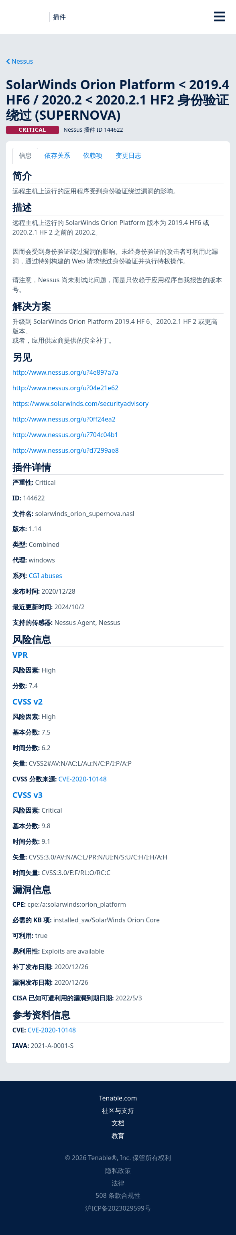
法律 (118, 1183)
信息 (25, 155)
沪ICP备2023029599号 (118, 1208)
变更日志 (128, 155)
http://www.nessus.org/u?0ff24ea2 (64, 419)
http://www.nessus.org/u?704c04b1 (65, 434)
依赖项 (92, 155)
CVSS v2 (27, 701)
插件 (59, 16)
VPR (20, 654)
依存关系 (57, 155)
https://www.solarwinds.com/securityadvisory (80, 403)
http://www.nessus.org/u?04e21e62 (65, 388)
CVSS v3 (27, 794)
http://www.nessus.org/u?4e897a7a (65, 372)
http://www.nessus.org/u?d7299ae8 (65, 450)
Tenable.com (118, 1098)
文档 (118, 1123)
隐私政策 (118, 1170)
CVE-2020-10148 (83, 779)
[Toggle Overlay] (219, 17)
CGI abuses (45, 575)
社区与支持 (118, 1110)
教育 (118, 1135)
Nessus (19, 61)
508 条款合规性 (118, 1195)
